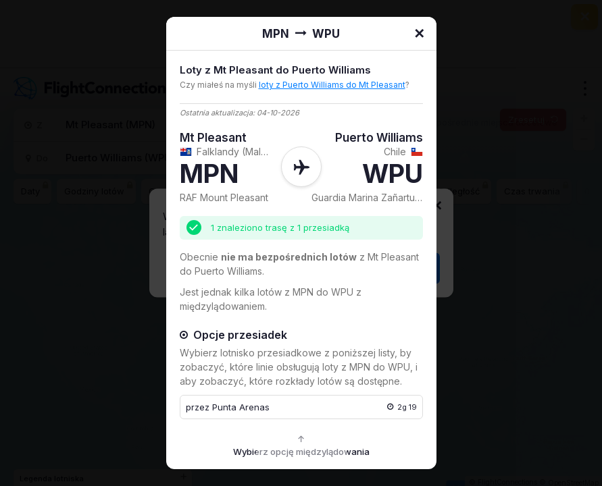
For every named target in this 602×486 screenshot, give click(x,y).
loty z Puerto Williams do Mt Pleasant (332, 85)
